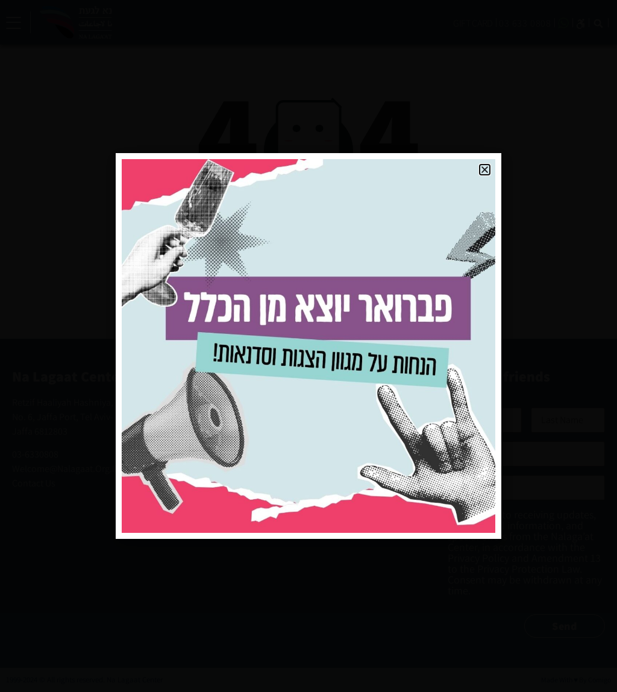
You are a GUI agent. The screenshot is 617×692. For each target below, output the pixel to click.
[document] (308, 346)
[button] (484, 169)
